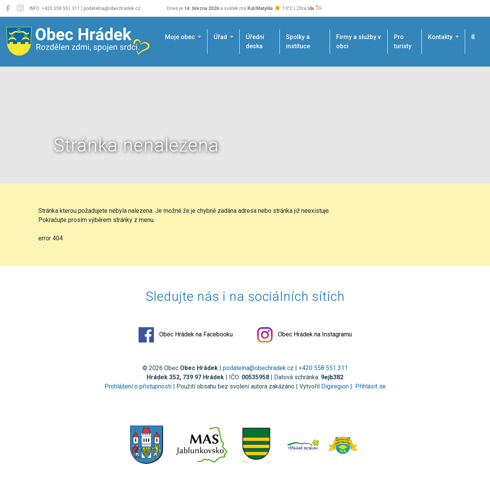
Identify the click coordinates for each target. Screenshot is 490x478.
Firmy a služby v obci (358, 41)
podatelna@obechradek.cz (258, 368)
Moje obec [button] (180, 37)
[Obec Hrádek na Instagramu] (20, 8)
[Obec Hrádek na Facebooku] (8, 8)
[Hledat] (473, 37)
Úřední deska (255, 41)
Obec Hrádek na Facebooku (186, 335)
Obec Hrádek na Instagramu (304, 335)
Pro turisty (403, 41)
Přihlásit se (370, 386)
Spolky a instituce (298, 41)
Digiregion (335, 386)
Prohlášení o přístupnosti (138, 386)
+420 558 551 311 (323, 368)
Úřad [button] (221, 37)
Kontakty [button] (441, 37)
